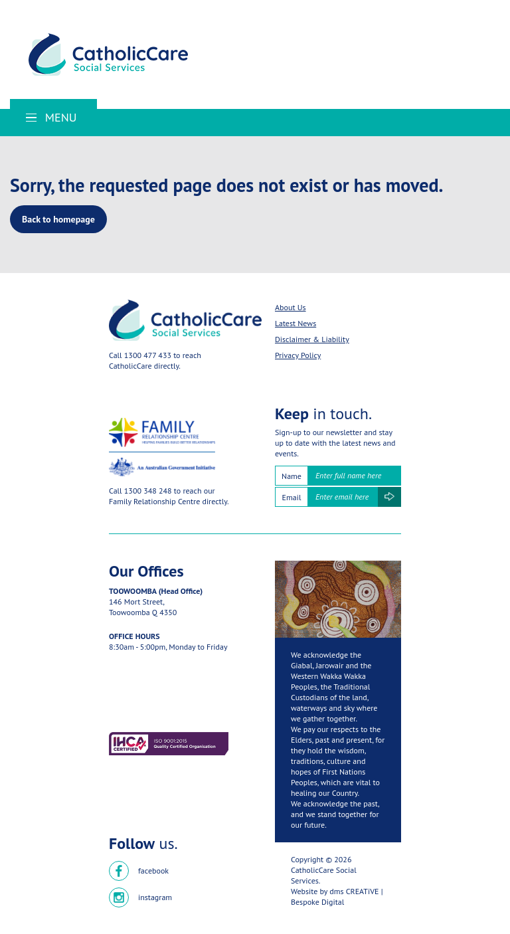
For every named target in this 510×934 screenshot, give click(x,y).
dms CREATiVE (354, 891)
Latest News (295, 323)
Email (291, 497)
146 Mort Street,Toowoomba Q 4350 (143, 607)
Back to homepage (58, 219)
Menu (51, 117)
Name (291, 476)
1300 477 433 (147, 355)
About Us (290, 307)
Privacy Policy (298, 355)
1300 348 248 (148, 491)
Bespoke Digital (317, 902)
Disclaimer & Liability (312, 339)
